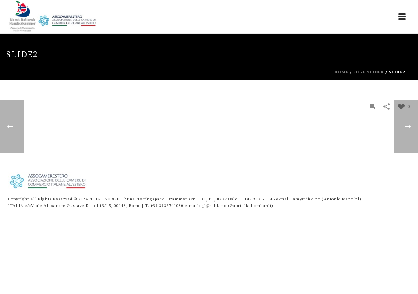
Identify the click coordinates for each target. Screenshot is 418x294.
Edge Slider (368, 72)
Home (341, 72)
